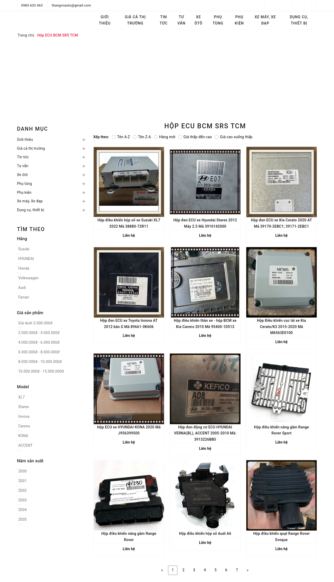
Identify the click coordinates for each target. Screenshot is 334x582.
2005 (22, 519)
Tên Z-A (142, 137)
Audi (22, 288)
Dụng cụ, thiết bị (299, 20)
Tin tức (164, 20)
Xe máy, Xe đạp (265, 20)
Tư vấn (181, 20)
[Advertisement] (167, 80)
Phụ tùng (218, 20)
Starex (23, 407)
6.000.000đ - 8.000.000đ (38, 352)
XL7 (21, 397)
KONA (23, 436)
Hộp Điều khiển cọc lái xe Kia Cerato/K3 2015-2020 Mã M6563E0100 (281, 326)
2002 (22, 490)
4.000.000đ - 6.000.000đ (38, 342)
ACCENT (25, 445)
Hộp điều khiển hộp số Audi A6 (205, 533)
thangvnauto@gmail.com (71, 5)
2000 (22, 471)
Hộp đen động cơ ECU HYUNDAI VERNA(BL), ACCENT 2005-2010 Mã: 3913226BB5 (205, 433)
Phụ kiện (239, 20)
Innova (23, 416)
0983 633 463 (32, 5)
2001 (22, 481)
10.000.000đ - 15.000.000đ (41, 371)
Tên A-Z (121, 137)
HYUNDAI (26, 259)
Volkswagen (28, 278)
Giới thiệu (105, 20)
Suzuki (23, 249)
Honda (23, 268)
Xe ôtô (198, 20)
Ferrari (23, 297)
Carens (24, 426)
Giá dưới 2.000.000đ (35, 323)
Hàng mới (164, 137)
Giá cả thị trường (135, 20)
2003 (22, 500)
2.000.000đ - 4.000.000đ (38, 333)
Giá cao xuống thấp (233, 137)
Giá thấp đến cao (195, 137)
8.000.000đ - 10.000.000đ (40, 362)
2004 (22, 510)
